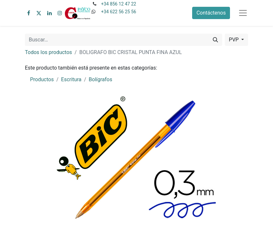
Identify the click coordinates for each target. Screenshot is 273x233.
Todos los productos (48, 52)
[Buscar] (215, 40)
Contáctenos (211, 13)
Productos (42, 79)
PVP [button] (234, 40)
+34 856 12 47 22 (118, 3)
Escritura (71, 79)
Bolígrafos (100, 79)
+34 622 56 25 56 (118, 11)
